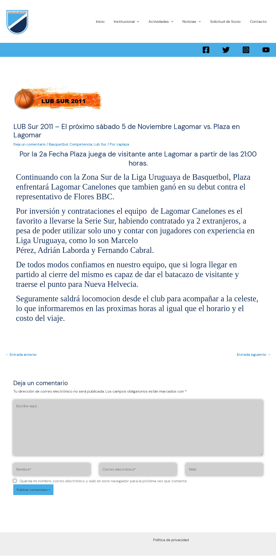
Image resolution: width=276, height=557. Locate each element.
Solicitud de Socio (228, 21)
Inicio (110, 21)
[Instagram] (246, 49)
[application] (145, 21)
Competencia (82, 144)
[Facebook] (206, 49)
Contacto (259, 21)
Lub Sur (102, 144)
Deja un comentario (30, 144)
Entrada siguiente (253, 354)
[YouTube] (266, 49)
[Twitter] (226, 49)
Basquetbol (60, 144)
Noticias (196, 21)
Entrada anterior (21, 354)
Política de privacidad (171, 541)
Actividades (167, 21)
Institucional (135, 21)
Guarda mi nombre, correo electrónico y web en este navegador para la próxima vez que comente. (103, 482)
